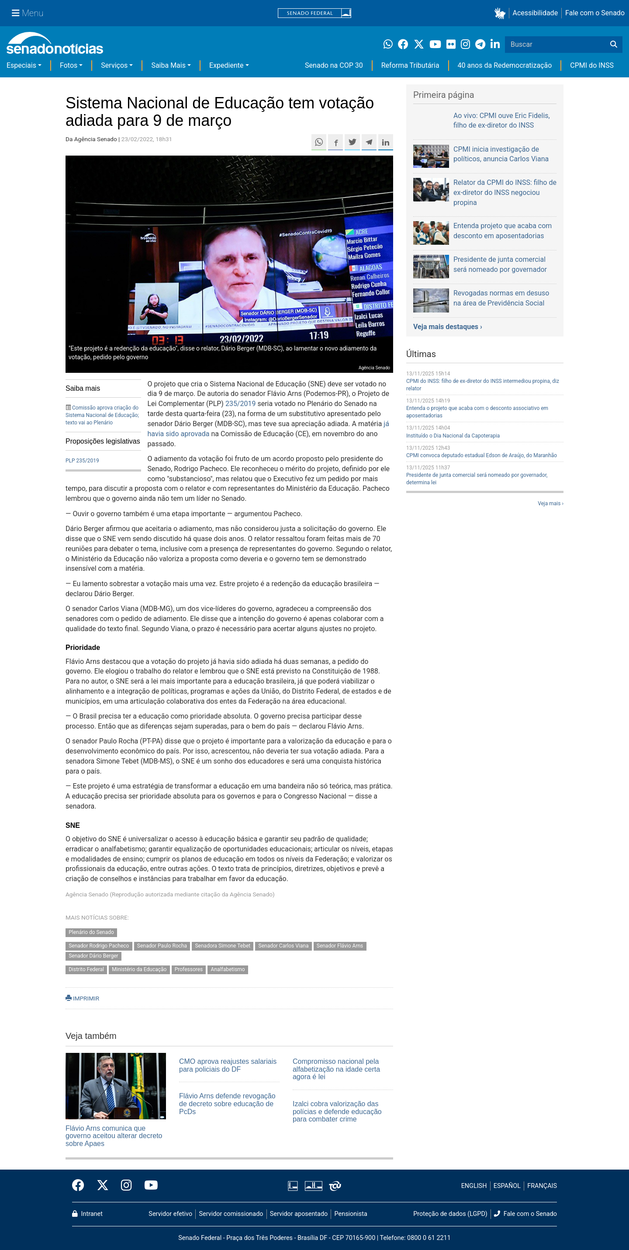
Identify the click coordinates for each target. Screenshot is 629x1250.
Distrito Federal (86, 969)
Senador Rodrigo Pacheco (99, 946)
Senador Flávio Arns (340, 946)
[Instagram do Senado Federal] (126, 1186)
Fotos (68, 65)
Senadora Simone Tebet (222, 946)
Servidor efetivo (170, 1214)
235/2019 (240, 403)
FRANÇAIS (542, 1186)
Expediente (226, 65)
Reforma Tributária (410, 65)
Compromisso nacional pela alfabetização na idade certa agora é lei (336, 1069)
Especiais (21, 65)
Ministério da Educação (139, 969)
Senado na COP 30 (334, 65)
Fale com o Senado (595, 13)
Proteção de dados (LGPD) (450, 1214)
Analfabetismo (228, 969)
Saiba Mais (168, 65)
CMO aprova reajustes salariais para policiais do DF (227, 1065)
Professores (189, 969)
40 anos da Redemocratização (505, 65)
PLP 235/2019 (82, 461)
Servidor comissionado (231, 1214)
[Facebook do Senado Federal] (81, 1186)
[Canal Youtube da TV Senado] (148, 1186)
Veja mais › (550, 503)
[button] (501, 13)
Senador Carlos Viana (284, 946)
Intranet (87, 1214)
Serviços (114, 65)
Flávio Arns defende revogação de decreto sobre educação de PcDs (227, 1103)
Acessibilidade (535, 13)
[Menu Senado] (27, 13)
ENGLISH (474, 1186)
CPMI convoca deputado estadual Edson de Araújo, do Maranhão (481, 455)
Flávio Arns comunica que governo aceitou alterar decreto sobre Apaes (114, 1136)
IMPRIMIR (82, 998)
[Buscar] (613, 44)
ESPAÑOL (507, 1186)
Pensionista (351, 1214)
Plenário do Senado (91, 933)
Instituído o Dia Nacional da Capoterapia (453, 436)
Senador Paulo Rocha (162, 946)
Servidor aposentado (299, 1214)
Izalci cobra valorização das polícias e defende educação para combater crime (337, 1111)
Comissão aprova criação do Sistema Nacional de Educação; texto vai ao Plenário (102, 415)
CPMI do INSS (592, 65)
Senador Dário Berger (93, 956)
